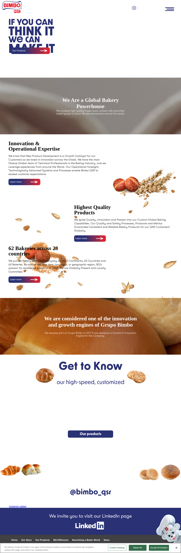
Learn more (15, 182)
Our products (90, 434)
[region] (90, 548)
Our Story (26, 540)
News (107, 540)
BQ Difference (60, 540)
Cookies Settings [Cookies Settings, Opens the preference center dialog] (117, 548)
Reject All (137, 548)
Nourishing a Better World (86, 540)
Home (14, 540)
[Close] (176, 548)
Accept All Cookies (158, 548)
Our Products (19, 50)
